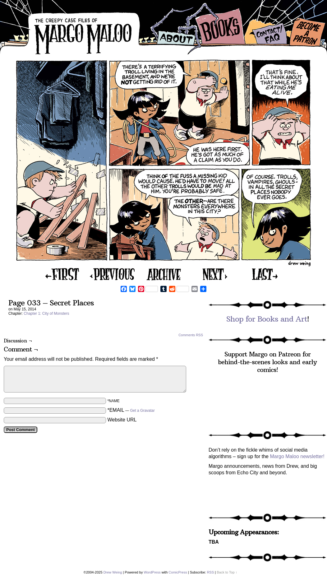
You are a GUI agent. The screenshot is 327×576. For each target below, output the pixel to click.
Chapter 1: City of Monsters (46, 313)
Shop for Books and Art (266, 318)
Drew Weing (113, 572)
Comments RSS (190, 335)
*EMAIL (130, 410)
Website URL (121, 419)
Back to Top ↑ (227, 572)
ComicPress (177, 572)
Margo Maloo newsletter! (297, 456)
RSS (210, 572)
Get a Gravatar (142, 410)
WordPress (152, 572)
